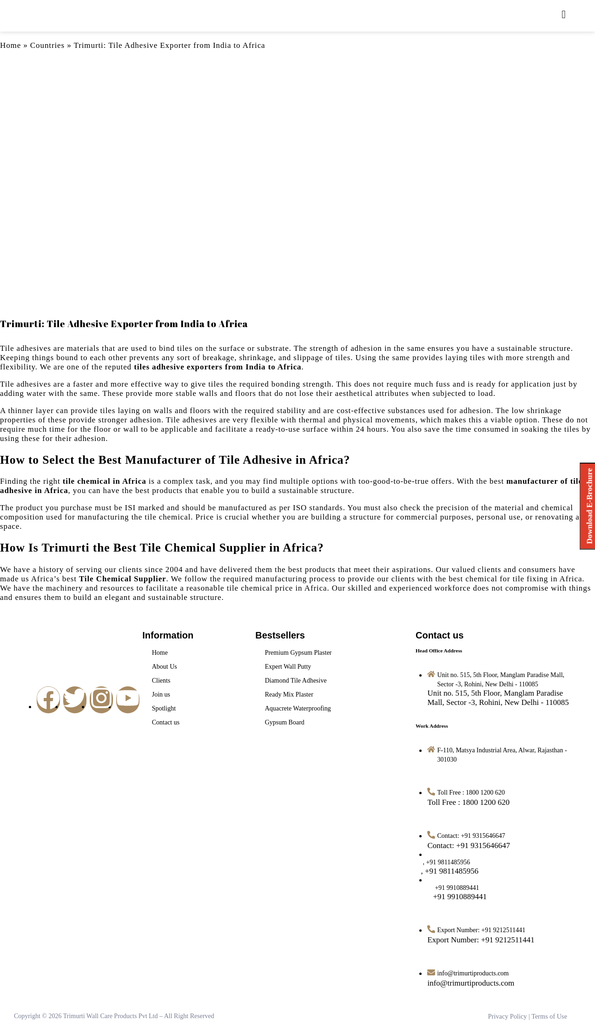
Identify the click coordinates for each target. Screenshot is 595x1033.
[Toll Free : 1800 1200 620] (468, 802)
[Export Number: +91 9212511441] (480, 939)
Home (10, 45)
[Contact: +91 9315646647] (468, 845)
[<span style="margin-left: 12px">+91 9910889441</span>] (457, 896)
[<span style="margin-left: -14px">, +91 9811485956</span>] (452, 871)
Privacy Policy (508, 1016)
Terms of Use (549, 1016)
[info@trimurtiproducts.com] (470, 983)
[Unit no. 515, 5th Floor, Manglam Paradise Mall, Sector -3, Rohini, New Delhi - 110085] (498, 698)
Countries (47, 45)
